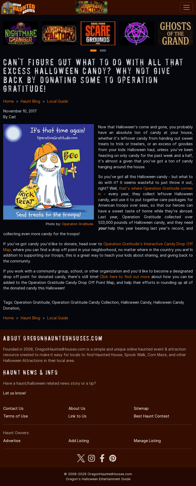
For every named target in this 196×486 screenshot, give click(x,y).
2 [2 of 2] (103, 51)
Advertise (11, 440)
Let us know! (14, 393)
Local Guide (57, 101)
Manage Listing (147, 440)
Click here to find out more (125, 276)
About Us (77, 408)
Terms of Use (15, 416)
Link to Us (77, 416)
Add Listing (79, 440)
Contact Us (13, 408)
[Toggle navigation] (186, 7)
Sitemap (141, 408)
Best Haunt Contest (151, 416)
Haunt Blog (30, 101)
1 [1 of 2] (93, 51)
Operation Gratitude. (78, 224)
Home (8, 101)
